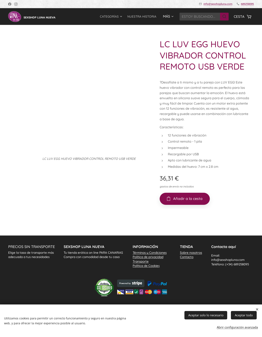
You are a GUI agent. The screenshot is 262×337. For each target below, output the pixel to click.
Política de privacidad (148, 257)
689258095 (247, 4)
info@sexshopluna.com (217, 4)
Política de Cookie (146, 266)
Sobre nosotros (191, 253)
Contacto (186, 257)
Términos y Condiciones (150, 253)
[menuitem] (106, 16)
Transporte (141, 261)
